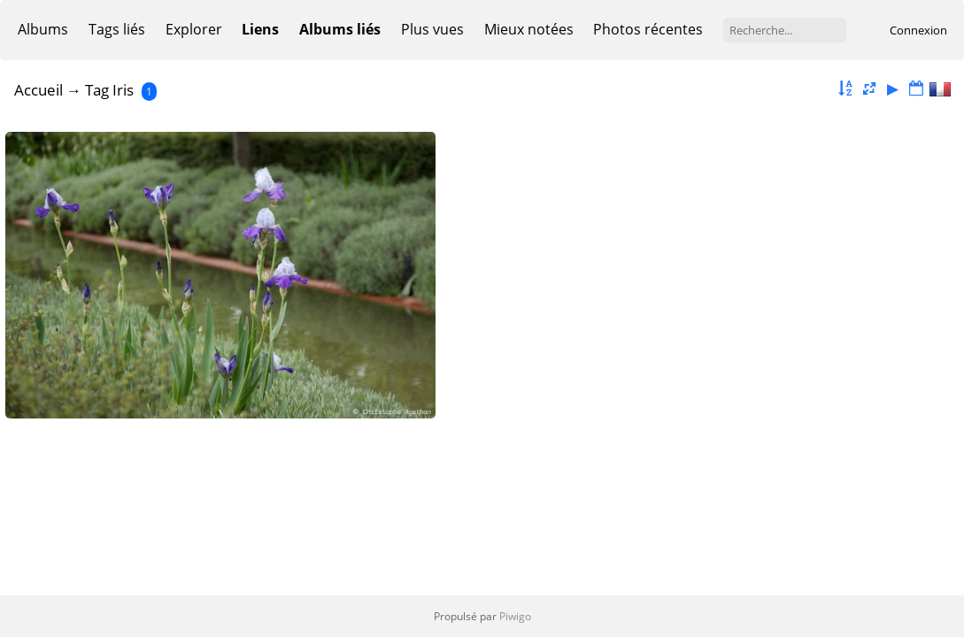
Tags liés (117, 29)
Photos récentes (648, 29)
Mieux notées (529, 29)
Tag (97, 90)
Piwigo (515, 616)
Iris (123, 90)
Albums (43, 29)
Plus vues (432, 29)
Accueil (38, 90)
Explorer (194, 29)
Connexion (918, 30)
